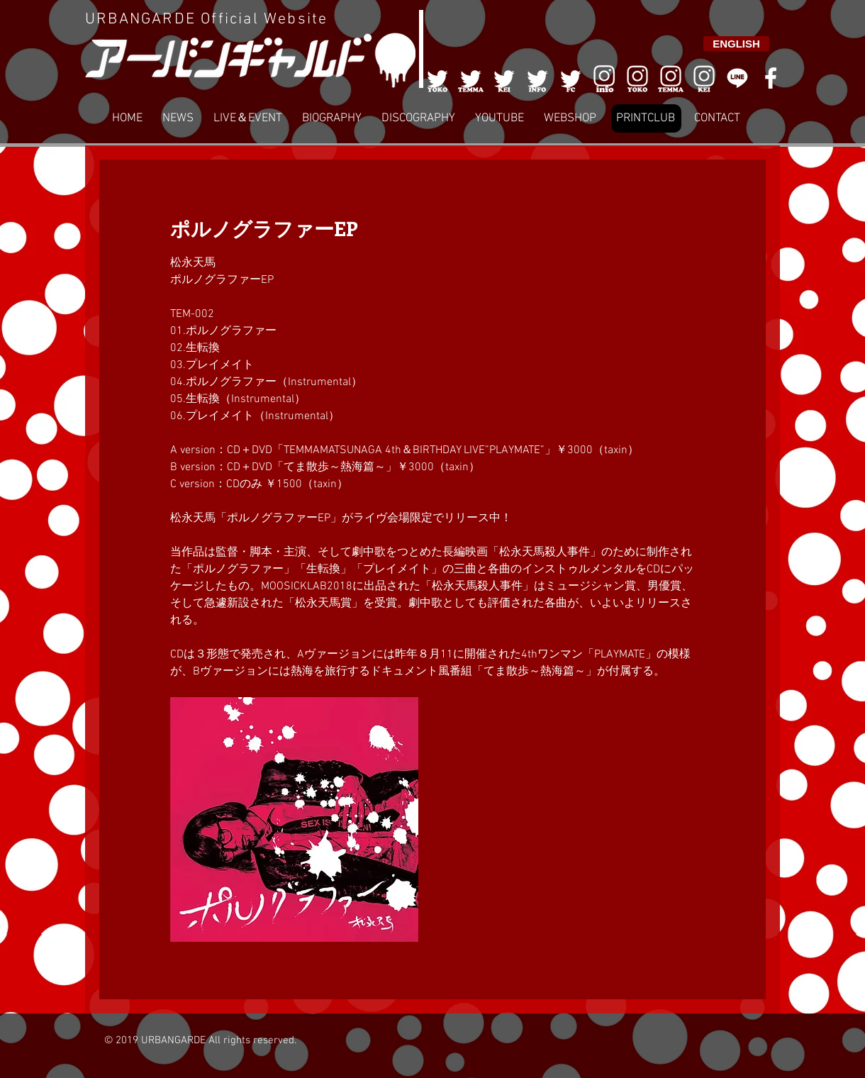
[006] (604, 78)
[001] (437, 78)
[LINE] (737, 78)
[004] (537, 78)
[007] (671, 78)
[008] (704, 78)
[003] (504, 78)
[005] (571, 78)
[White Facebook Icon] (771, 78)
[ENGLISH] (736, 43)
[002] (471, 78)
